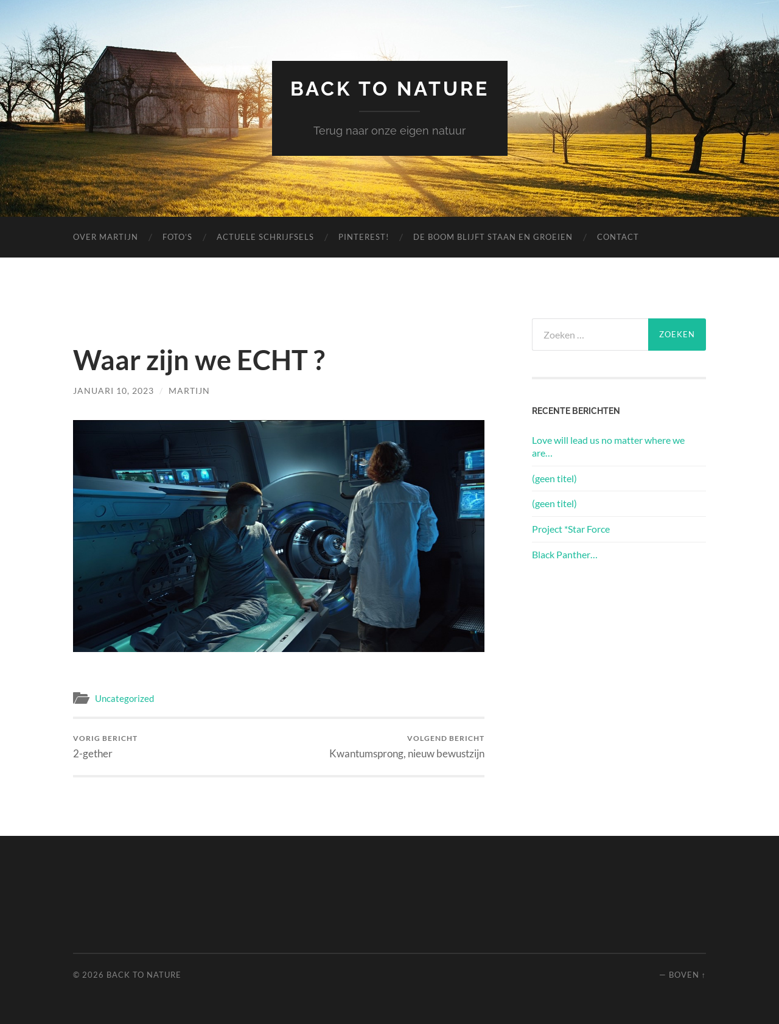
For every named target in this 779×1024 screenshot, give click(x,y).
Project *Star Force (571, 529)
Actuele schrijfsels (265, 237)
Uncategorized (124, 698)
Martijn (189, 390)
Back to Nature (389, 88)
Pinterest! (363, 237)
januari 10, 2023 (113, 390)
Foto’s (177, 237)
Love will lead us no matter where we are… (608, 446)
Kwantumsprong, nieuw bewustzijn (406, 747)
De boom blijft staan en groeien (493, 237)
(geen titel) (554, 478)
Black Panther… (565, 554)
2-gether (105, 747)
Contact (618, 237)
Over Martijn (105, 237)
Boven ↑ (687, 975)
